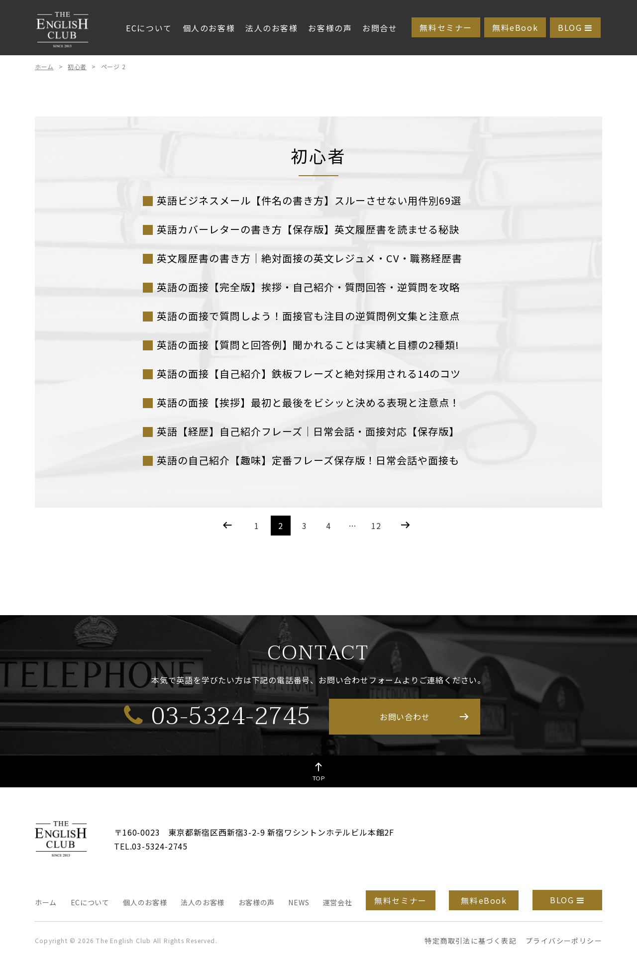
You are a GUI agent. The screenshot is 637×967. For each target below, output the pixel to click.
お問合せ (379, 28)
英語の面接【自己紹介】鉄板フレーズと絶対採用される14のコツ (309, 373)
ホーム (44, 66)
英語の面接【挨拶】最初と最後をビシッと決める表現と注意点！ (308, 402)
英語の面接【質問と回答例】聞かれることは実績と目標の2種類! (308, 344)
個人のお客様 (209, 28)
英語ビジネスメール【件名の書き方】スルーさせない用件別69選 (309, 200)
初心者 (77, 66)
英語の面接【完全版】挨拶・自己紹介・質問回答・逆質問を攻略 (308, 287)
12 (376, 526)
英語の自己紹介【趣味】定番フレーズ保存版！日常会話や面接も (308, 460)
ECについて (149, 28)
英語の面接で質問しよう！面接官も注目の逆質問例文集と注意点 (308, 316)
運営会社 (337, 902)
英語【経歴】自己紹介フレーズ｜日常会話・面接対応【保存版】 (308, 431)
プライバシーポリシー (564, 941)
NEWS (298, 902)
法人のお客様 (271, 28)
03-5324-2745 (218, 716)
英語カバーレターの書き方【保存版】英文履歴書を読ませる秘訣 (308, 229)
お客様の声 (330, 28)
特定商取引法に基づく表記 (471, 941)
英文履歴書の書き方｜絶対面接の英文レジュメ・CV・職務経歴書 (309, 258)
